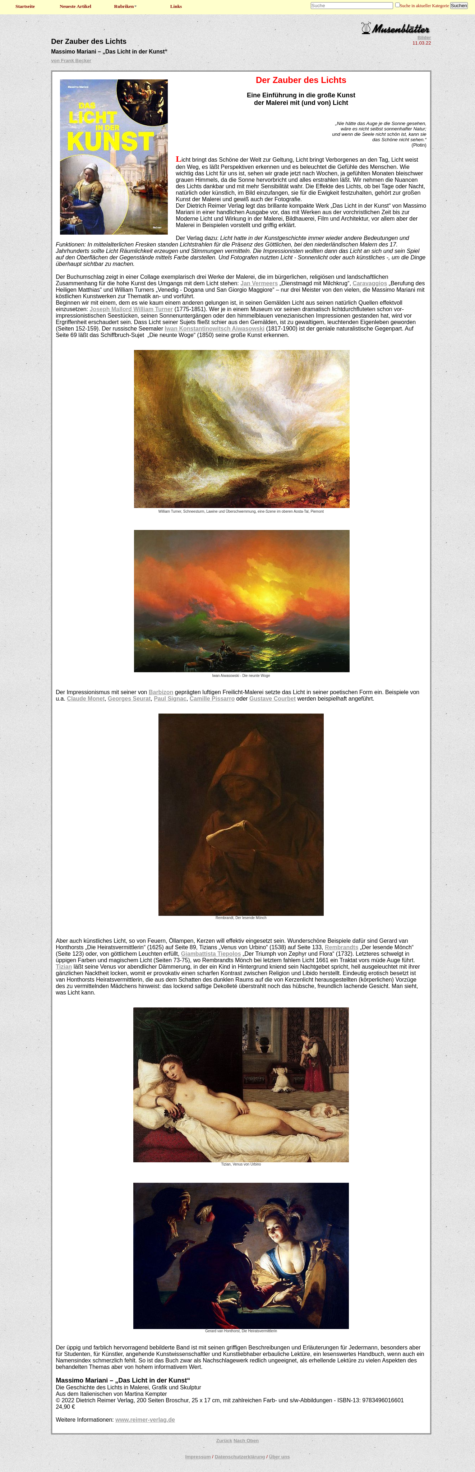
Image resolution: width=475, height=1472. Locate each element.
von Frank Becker (71, 60)
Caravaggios (369, 283)
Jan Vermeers (259, 283)
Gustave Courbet (272, 699)
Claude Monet (86, 699)
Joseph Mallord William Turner (131, 309)
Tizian (64, 967)
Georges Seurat (129, 699)
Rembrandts (341, 947)
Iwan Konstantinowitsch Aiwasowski (214, 329)
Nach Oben (246, 1440)
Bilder (424, 37)
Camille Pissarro (212, 699)
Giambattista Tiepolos (211, 954)
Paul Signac (170, 699)
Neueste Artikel (75, 6)
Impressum (198, 1456)
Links (176, 6)
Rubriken (126, 6)
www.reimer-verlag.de (145, 1420)
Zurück (224, 1440)
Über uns (279, 1456)
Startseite (25, 6)
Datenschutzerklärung (240, 1456)
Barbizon (161, 692)
